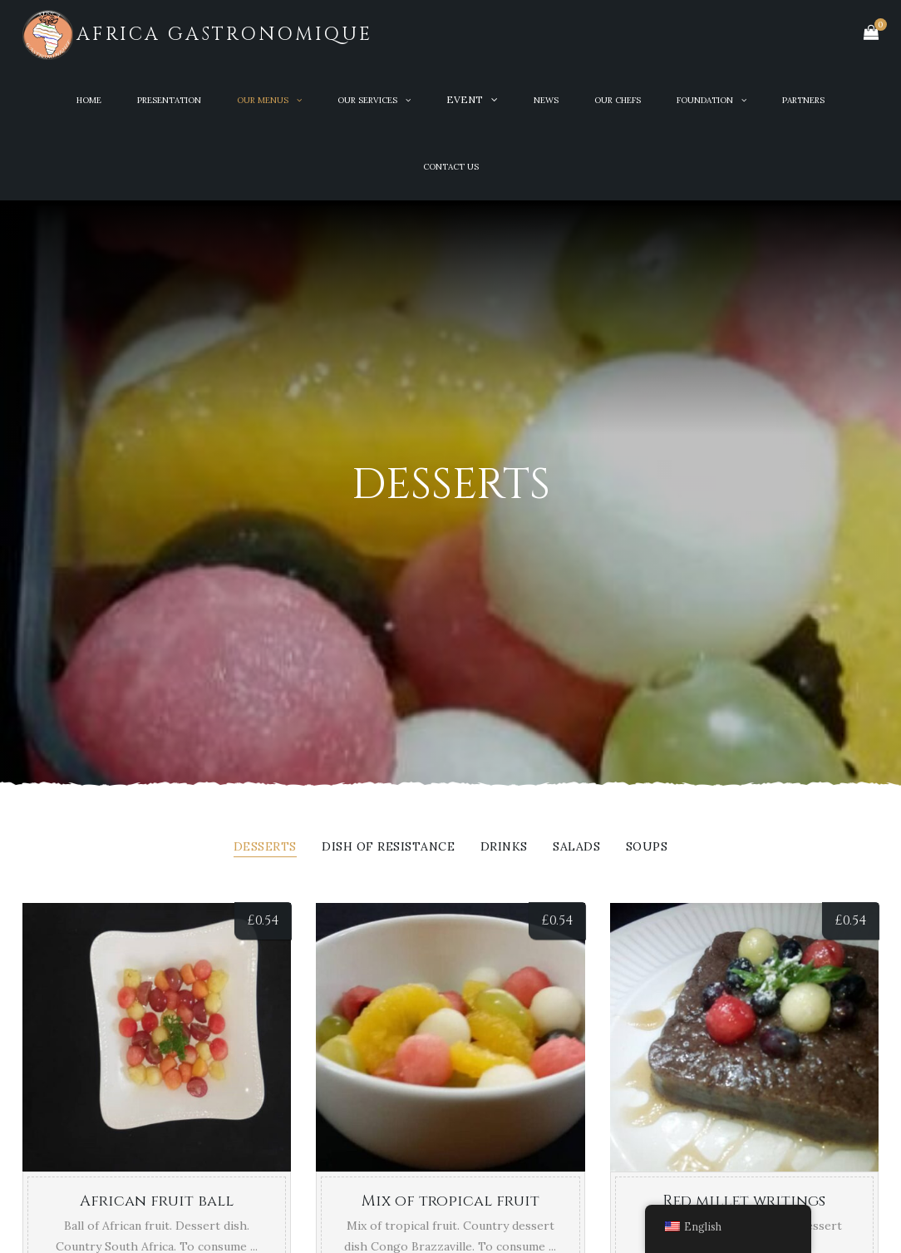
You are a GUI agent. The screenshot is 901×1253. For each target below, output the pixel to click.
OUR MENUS (262, 100)
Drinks (504, 847)
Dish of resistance (388, 847)
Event (464, 99)
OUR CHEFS (617, 100)
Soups (647, 847)
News (546, 100)
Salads (576, 847)
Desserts (265, 847)
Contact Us (451, 166)
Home (88, 100)
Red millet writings (743, 1201)
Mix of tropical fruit (450, 1201)
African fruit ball (157, 1201)
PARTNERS (803, 100)
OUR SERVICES (367, 100)
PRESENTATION (169, 100)
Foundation (705, 100)
